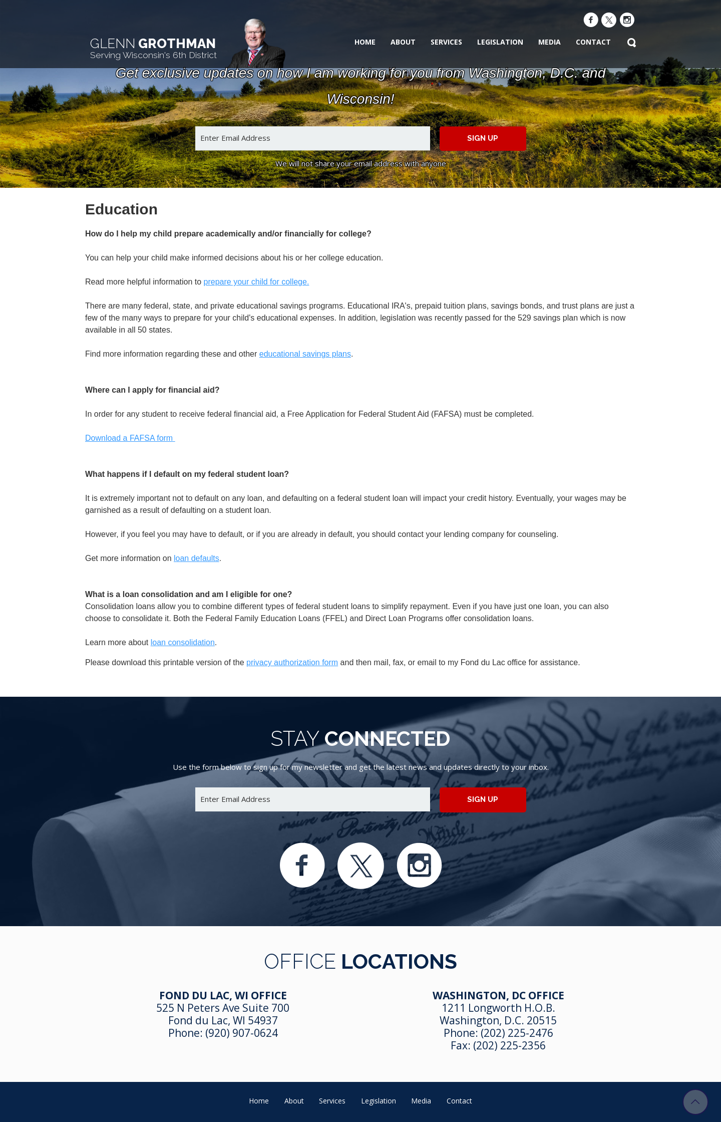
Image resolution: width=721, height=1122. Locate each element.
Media (549, 42)
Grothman (153, 48)
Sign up (482, 138)
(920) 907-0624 (241, 1033)
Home (365, 42)
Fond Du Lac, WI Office (223, 995)
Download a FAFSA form (129, 438)
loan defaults (196, 558)
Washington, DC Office (498, 995)
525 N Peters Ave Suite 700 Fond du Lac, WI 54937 (222, 1014)
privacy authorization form (292, 662)
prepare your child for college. (256, 281)
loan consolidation (183, 642)
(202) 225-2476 (517, 1033)
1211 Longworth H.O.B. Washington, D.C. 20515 (498, 1014)
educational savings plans (305, 354)
